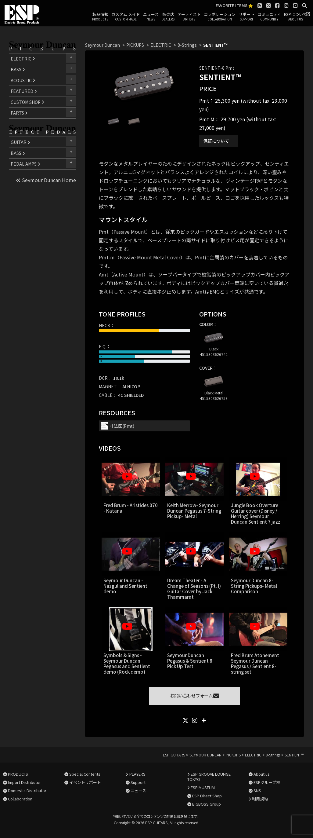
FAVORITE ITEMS (234, 5)
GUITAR (20, 142)
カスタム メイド (125, 16)
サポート (246, 16)
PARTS (19, 113)
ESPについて (295, 16)
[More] (204, 720)
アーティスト (189, 16)
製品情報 (100, 16)
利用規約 (260, 799)
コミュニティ (269, 16)
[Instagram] (195, 720)
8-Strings (187, 45)
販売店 (168, 16)
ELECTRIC (23, 59)
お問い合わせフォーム (194, 695)
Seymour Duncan (102, 45)
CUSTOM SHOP (27, 102)
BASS (18, 69)
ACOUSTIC (23, 80)
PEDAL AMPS (25, 164)
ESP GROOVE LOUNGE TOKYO (209, 776)
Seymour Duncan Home (46, 180)
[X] (185, 720)
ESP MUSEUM (203, 787)
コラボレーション (220, 16)
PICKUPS (135, 45)
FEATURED (24, 91)
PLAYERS (137, 774)
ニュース (151, 16)
